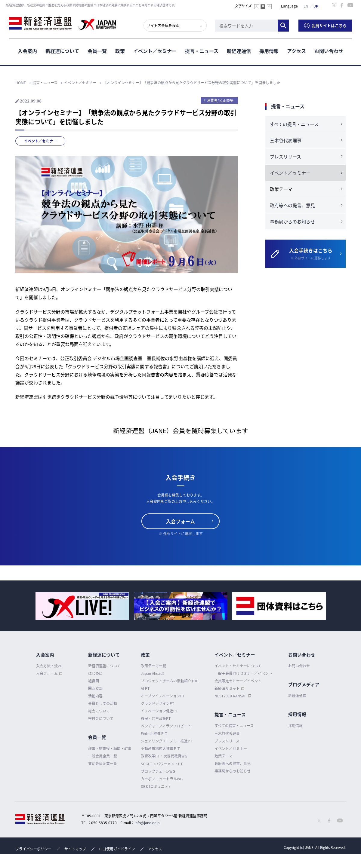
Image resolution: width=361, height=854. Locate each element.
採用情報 (269, 50)
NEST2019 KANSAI (230, 696)
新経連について (62, 50)
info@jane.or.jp (146, 822)
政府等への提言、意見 (292, 205)
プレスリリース (285, 156)
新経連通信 (239, 50)
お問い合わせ (328, 50)
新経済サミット (227, 688)
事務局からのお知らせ (292, 221)
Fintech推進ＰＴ (154, 733)
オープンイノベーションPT (163, 696)
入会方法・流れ (48, 666)
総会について (99, 711)
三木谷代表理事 (285, 140)
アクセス (296, 50)
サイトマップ (75, 849)
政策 (120, 50)
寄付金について (100, 718)
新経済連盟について (104, 666)
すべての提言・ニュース (294, 124)
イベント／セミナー (155, 50)
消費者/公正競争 (220, 100)
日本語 (316, 5)
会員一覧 (97, 50)
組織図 (93, 681)
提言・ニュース (201, 50)
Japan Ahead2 (153, 673)
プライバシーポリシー (33, 849)
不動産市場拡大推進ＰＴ (160, 748)
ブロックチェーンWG (158, 771)
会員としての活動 (102, 703)
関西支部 (95, 688)
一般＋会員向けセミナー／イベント (243, 673)
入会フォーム (180, 521)
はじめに (95, 673)
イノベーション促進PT (159, 711)
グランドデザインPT (157, 703)
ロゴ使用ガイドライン (117, 849)
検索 (283, 26)
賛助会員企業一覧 (102, 763)
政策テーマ (223, 756)
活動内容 (95, 696)
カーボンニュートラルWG (162, 779)
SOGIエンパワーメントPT (162, 764)
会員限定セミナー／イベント (237, 681)
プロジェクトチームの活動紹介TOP (170, 681)
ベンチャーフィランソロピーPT (166, 726)
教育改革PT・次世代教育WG (164, 756)
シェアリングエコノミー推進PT (166, 741)
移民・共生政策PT (156, 718)
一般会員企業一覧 (102, 756)
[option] (82, 606)
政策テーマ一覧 (153, 666)
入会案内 (27, 50)
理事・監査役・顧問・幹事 (109, 748)
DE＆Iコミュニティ (156, 786)
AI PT (145, 688)
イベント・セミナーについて (237, 666)
